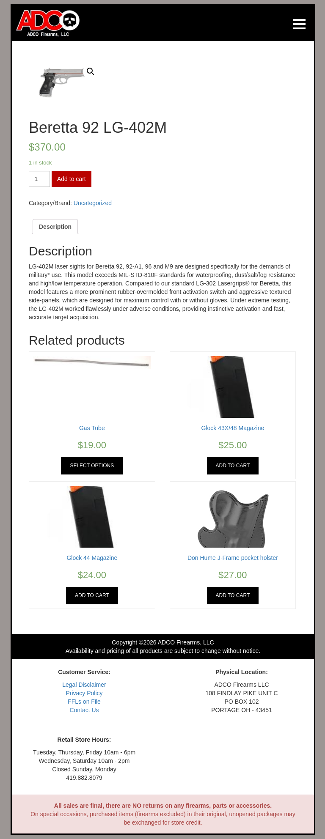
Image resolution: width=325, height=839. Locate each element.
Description (55, 226)
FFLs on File (84, 701)
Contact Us (84, 710)
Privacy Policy (84, 693)
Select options (92, 466)
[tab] (55, 226)
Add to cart (71, 178)
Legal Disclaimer (84, 684)
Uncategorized (93, 203)
